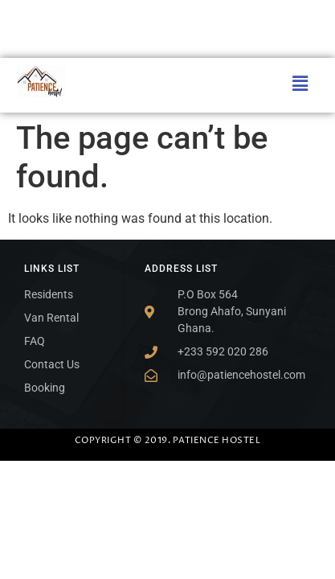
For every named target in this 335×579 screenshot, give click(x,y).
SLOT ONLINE (3, 19)
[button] (300, 83)
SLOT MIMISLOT (4, 0)
